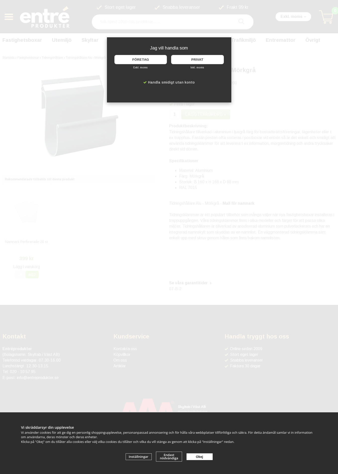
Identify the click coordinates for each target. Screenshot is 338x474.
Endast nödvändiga (169, 456)
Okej (199, 456)
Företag (140, 59)
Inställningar (138, 456)
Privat (197, 59)
